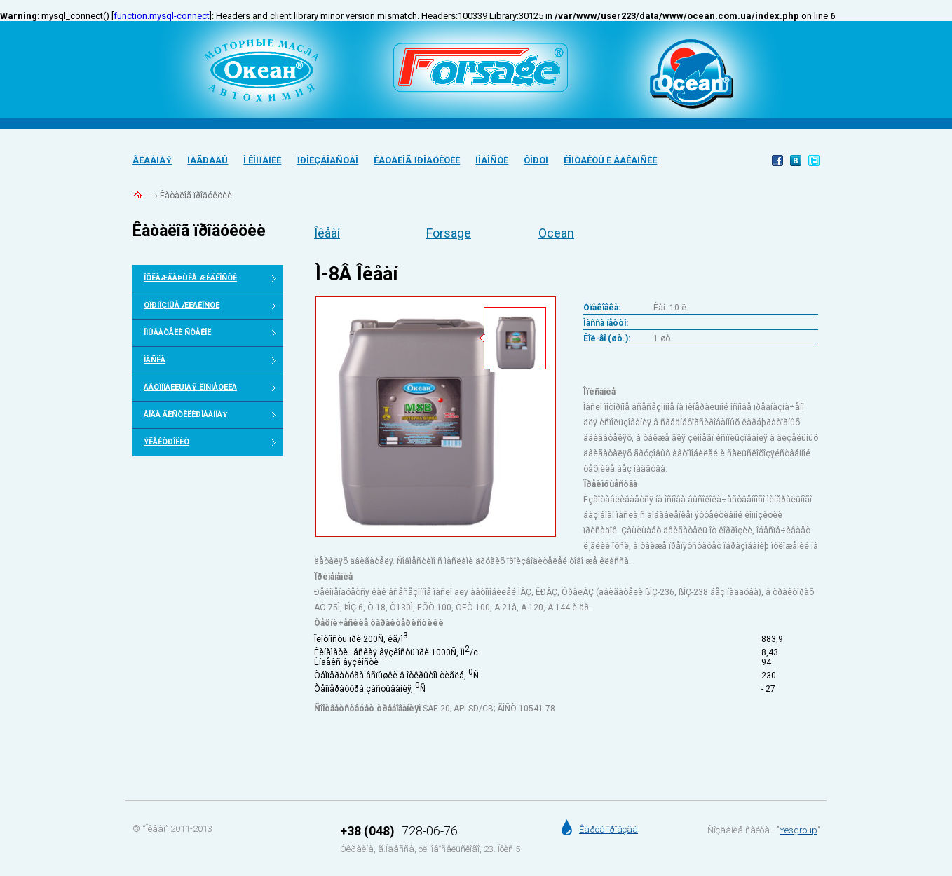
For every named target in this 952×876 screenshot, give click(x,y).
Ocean (556, 233)
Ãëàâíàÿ (152, 160)
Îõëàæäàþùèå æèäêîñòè (190, 277)
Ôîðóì (536, 160)
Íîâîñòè (491, 160)
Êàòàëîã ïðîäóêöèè (417, 160)
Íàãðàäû (207, 160)
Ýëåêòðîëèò (166, 441)
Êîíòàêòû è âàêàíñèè (610, 160)
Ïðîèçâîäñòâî (327, 160)
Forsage (448, 233)
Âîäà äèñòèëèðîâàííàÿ (186, 414)
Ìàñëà (154, 359)
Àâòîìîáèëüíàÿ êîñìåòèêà (190, 387)
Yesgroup (798, 830)
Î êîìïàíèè (262, 160)
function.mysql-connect (162, 16)
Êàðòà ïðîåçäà (608, 829)
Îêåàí (327, 233)
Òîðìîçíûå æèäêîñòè (181, 305)
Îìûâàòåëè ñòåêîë (177, 332)
